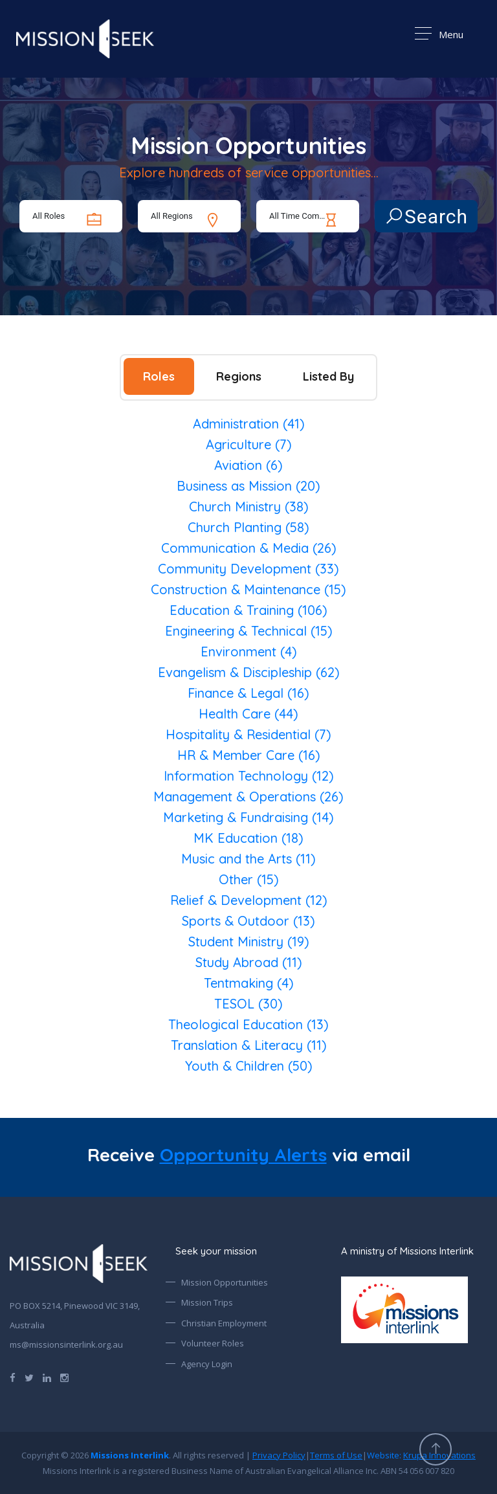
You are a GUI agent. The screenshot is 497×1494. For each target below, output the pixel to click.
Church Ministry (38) (249, 506)
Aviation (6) (248, 465)
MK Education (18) (248, 838)
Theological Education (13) (248, 1024)
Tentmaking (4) (249, 983)
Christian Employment (224, 1323)
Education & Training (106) (248, 610)
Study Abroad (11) (248, 962)
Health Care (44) (248, 714)
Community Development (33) (248, 569)
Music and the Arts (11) (248, 859)
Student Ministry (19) (248, 941)
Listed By (328, 376)
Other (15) (249, 879)
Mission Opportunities (224, 1282)
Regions (238, 376)
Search (426, 216)
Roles (159, 376)
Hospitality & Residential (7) (248, 734)
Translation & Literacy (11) (249, 1045)
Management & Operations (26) (248, 796)
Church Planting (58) (248, 527)
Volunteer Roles (212, 1343)
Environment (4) (249, 651)
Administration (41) (249, 424)
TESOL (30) (248, 1004)
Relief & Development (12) (248, 900)
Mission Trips (207, 1302)
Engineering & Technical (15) (249, 631)
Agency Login (206, 1364)
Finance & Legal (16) (248, 693)
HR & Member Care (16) (248, 755)
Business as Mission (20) (248, 486)
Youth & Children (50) (249, 1066)
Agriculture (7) (249, 444)
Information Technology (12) (249, 776)
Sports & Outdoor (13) (248, 921)
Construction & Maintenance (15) (248, 589)
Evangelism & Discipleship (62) (249, 672)
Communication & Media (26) (249, 548)
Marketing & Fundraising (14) (248, 817)
